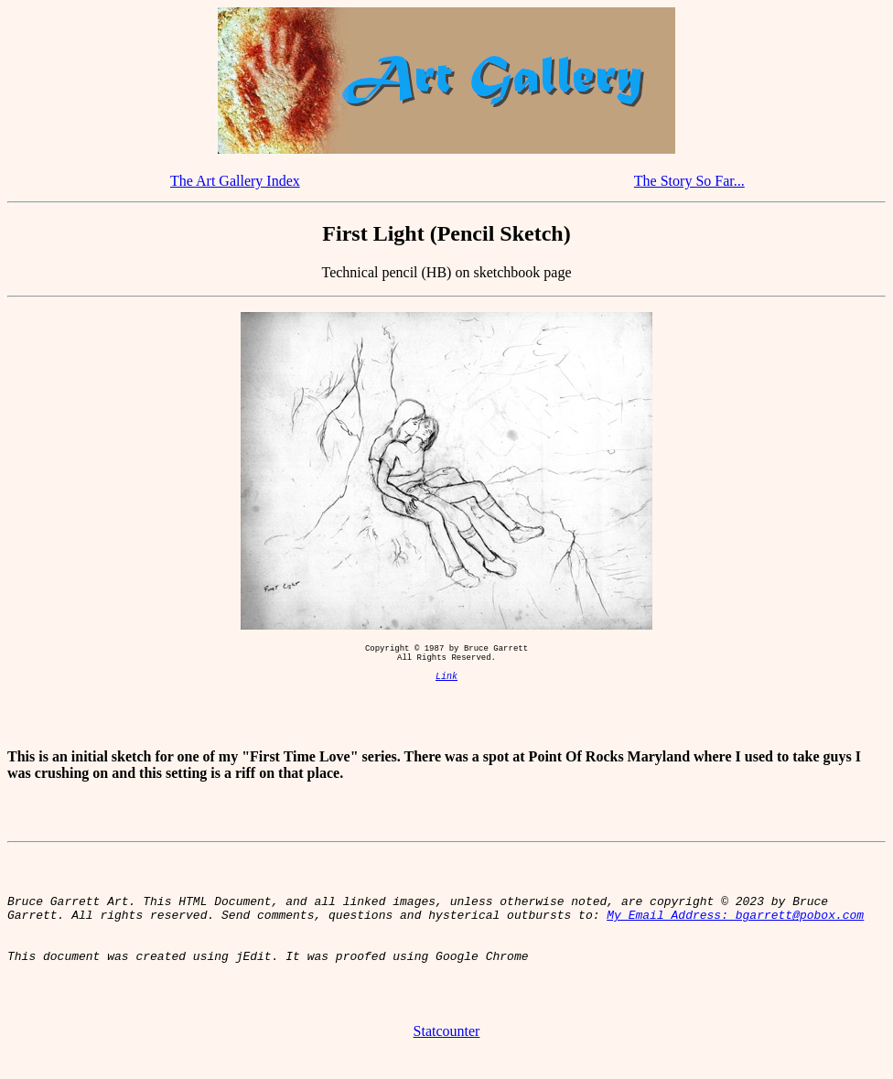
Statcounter (447, 1055)
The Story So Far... (689, 181)
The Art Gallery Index (235, 181)
